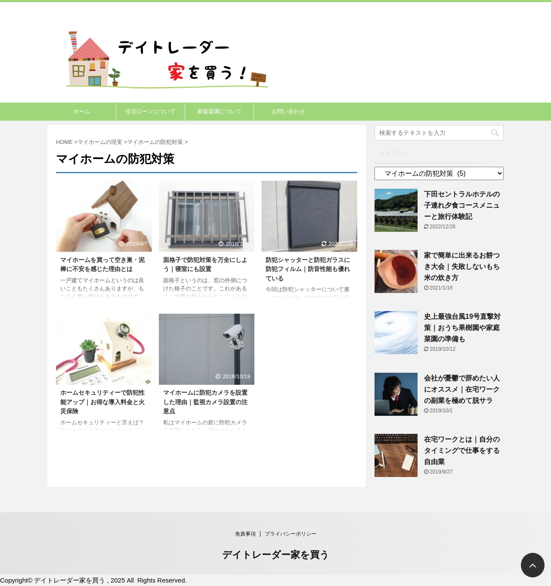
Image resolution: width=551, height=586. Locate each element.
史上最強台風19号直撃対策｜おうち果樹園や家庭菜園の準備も (462, 328)
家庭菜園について (219, 111)
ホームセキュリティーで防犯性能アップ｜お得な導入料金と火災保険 (102, 402)
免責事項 (245, 534)
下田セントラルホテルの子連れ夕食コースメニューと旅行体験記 (462, 205)
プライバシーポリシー (290, 534)
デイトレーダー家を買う (275, 554)
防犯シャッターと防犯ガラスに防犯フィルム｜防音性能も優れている (308, 269)
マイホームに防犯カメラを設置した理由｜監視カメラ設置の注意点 (205, 402)
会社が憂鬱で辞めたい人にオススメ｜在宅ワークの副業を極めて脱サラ (462, 389)
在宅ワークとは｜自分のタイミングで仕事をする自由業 (462, 450)
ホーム (81, 111)
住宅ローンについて (150, 111)
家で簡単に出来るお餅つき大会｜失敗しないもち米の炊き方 (462, 266)
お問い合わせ (288, 111)
